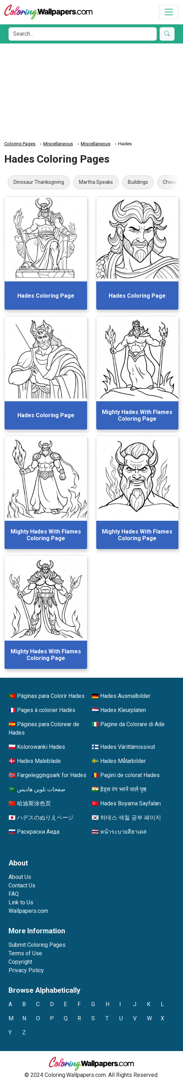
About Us (19, 877)
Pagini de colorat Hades (130, 775)
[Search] (82, 34)
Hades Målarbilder (123, 761)
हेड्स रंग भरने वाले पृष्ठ (123, 789)
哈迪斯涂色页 (34, 803)
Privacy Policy (26, 970)
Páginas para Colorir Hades (51, 696)
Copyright (20, 961)
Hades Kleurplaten (123, 710)
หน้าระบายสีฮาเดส (123, 831)
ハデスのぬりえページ (45, 817)
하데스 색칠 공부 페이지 (130, 817)
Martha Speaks (96, 182)
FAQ (13, 894)
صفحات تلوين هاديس (41, 789)
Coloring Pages (19, 143)
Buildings (138, 182)
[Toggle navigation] (169, 12)
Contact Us (21, 885)
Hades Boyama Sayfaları (130, 803)
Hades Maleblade (39, 761)
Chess (170, 182)
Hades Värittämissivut (127, 746)
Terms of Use (25, 953)
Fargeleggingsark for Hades (51, 775)
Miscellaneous (58, 143)
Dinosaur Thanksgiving (38, 182)
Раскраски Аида (38, 831)
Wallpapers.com (28, 911)
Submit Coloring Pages (36, 944)
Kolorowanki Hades (41, 746)
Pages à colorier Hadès (46, 710)
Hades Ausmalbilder (125, 696)
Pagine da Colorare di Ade (132, 724)
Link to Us (20, 902)
